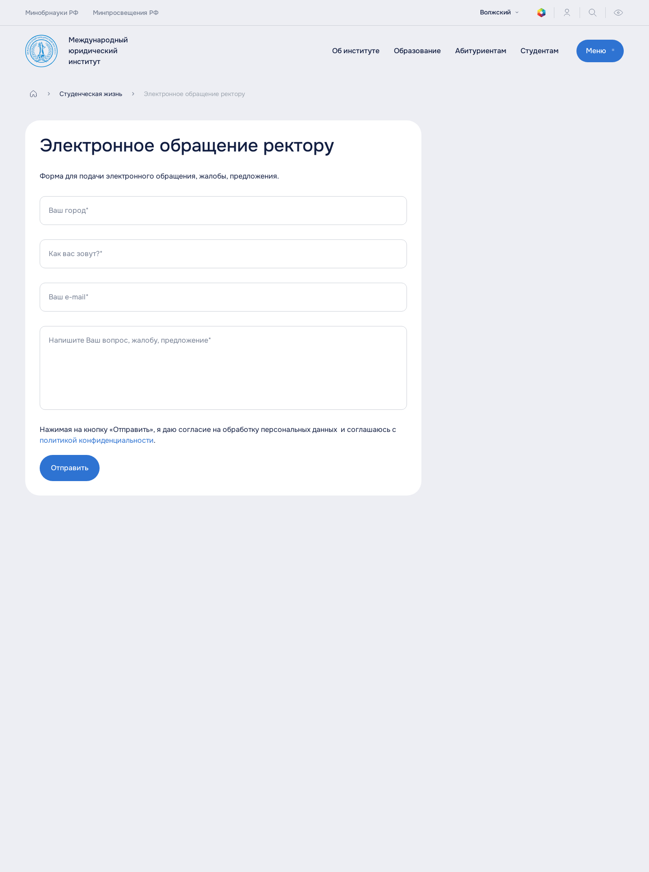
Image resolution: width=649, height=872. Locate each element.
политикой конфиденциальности (97, 440)
